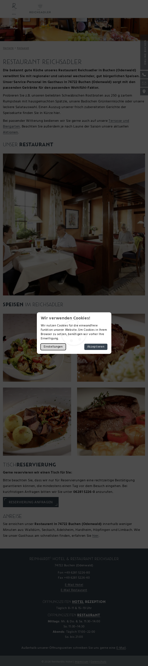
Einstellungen (53, 346)
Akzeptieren (95, 346)
